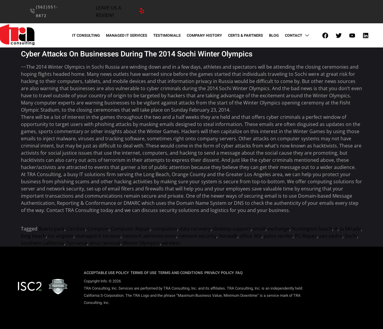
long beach (33, 236)
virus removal (104, 243)
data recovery (195, 228)
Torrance (76, 243)
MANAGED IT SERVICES (126, 35)
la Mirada (350, 228)
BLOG (274, 35)
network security (197, 236)
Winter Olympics (141, 243)
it (336, 228)
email (259, 228)
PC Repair (306, 236)
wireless (171, 243)
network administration (149, 236)
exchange (278, 228)
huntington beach (312, 228)
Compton (98, 228)
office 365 (251, 236)
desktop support (232, 228)
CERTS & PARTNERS (245, 35)
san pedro (330, 236)
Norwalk (228, 236)
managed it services (98, 236)
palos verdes (278, 236)
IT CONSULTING (86, 35)
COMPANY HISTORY (204, 35)
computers (164, 228)
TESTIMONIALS (167, 35)
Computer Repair (130, 228)
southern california (42, 243)
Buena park (51, 228)
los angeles (60, 236)
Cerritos (76, 228)
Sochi (351, 236)
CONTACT (298, 35)
